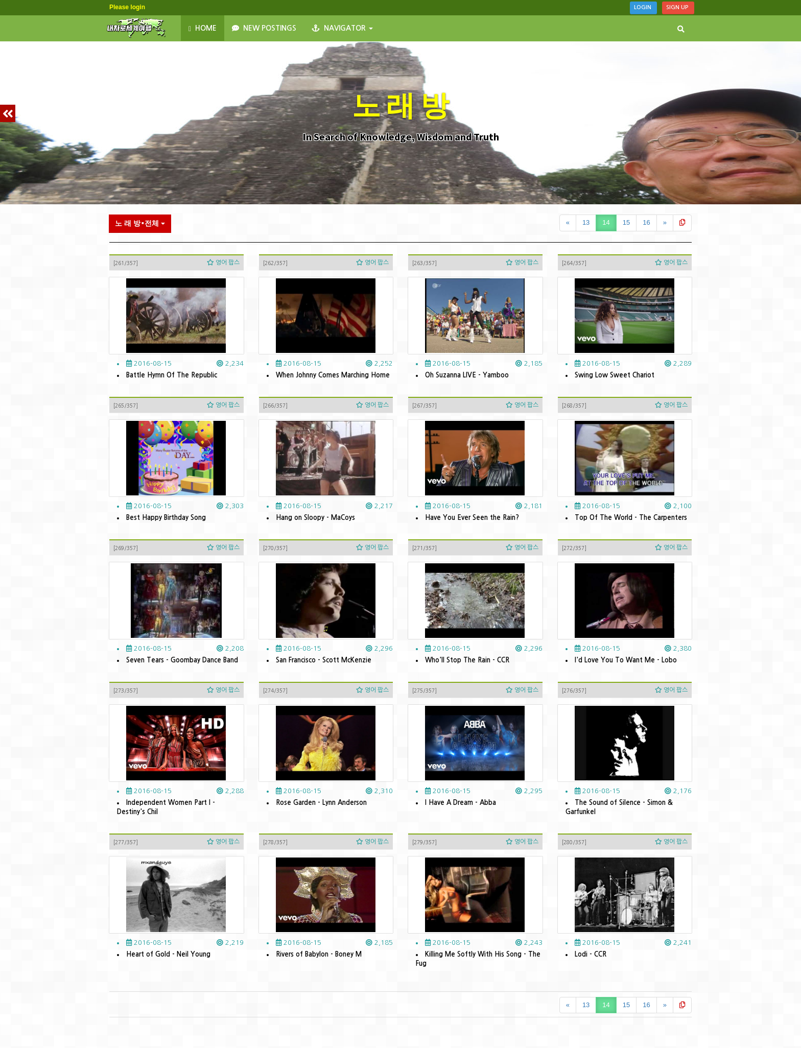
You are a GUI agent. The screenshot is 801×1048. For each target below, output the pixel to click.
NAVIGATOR (342, 28)
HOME (203, 29)
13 (586, 222)
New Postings (264, 28)
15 (626, 222)
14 (605, 222)
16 (646, 222)
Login (643, 7)
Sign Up (678, 7)
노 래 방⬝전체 (140, 223)
